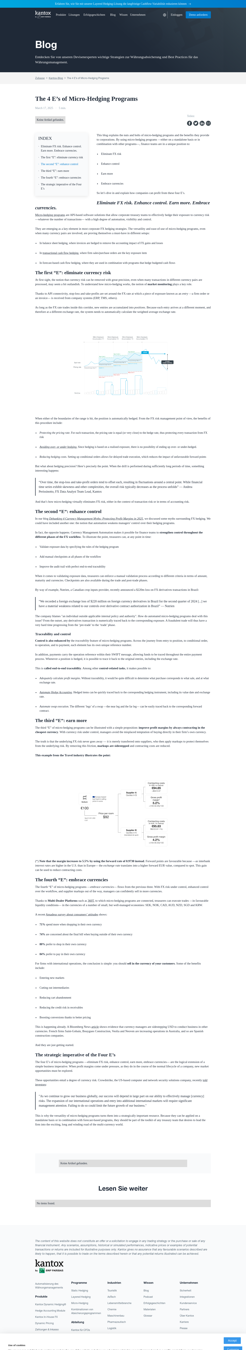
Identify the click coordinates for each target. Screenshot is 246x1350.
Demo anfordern (198, 14)
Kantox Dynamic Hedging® (50, 1304)
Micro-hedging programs (50, 215)
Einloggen (176, 14)
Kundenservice (188, 1303)
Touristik (112, 1290)
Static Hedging (79, 1290)
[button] (61, 14)
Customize (233, 1333)
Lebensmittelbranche (119, 1303)
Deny (233, 1343)
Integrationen (187, 1296)
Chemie (111, 1309)
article (95, 1026)
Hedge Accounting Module (50, 1310)
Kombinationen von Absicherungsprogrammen (86, 1311)
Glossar (148, 1315)
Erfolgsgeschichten (94, 14)
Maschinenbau (115, 1315)
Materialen (150, 1309)
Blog (113, 14)
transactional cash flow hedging (60, 253)
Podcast (148, 1296)
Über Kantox (187, 1315)
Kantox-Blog (56, 78)
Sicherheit (185, 1290)
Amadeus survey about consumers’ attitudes (72, 914)
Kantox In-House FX (46, 1316)
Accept (232, 1324)
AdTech (111, 1296)
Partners (184, 1309)
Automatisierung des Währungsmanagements (49, 1285)
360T (91, 900)
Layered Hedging (81, 1296)
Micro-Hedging (79, 1303)
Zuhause (40, 78)
